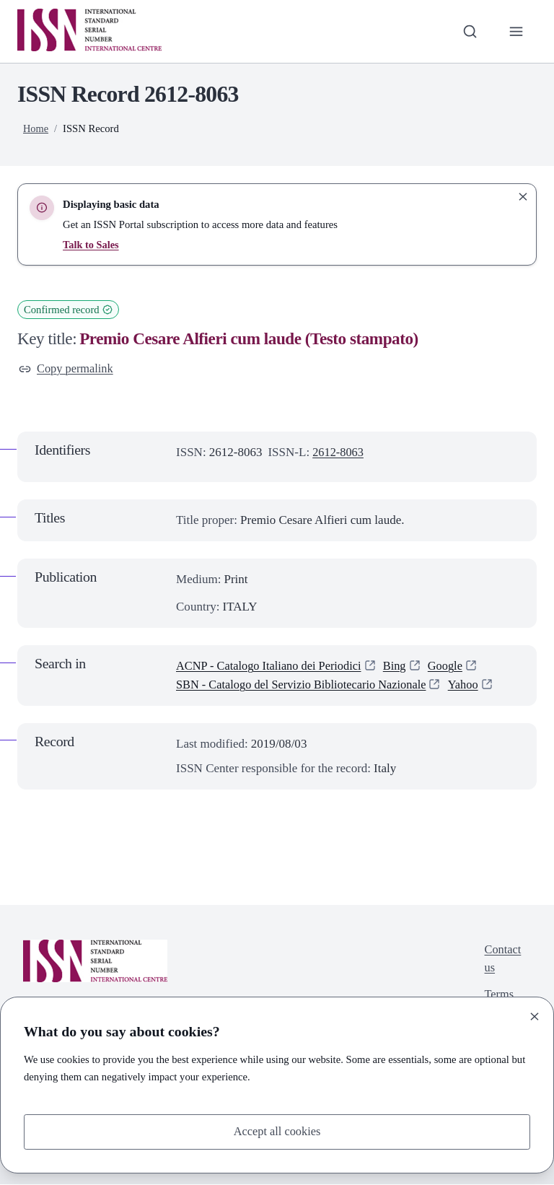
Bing (403, 666)
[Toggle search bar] (468, 31)
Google (454, 666)
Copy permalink (67, 369)
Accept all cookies (277, 1131)
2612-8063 (339, 453)
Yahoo (475, 686)
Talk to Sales (91, 244)
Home (36, 128)
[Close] (535, 1015)
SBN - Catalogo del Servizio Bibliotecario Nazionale (306, 686)
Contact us (502, 961)
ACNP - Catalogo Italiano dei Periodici (272, 666)
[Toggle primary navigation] (516, 31)
